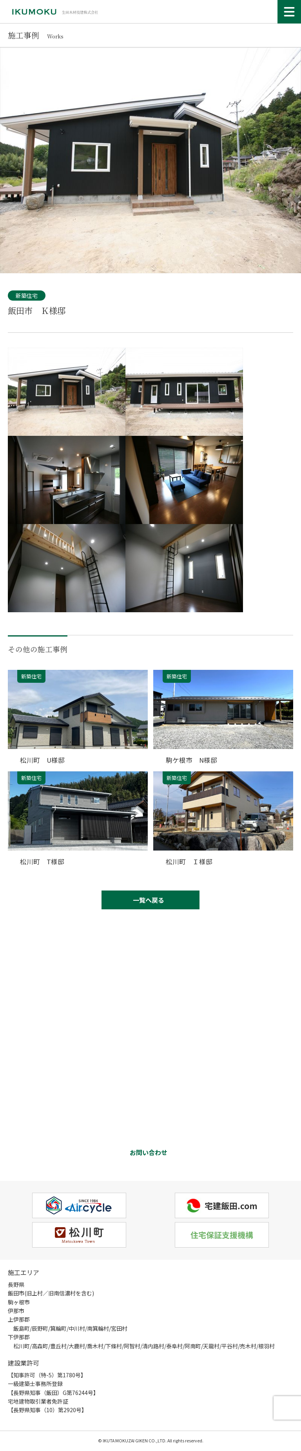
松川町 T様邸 (42, 861)
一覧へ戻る (148, 899)
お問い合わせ (149, 1152)
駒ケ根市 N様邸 (192, 760)
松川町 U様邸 (42, 760)
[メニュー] (289, 12)
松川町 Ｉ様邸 (189, 861)
